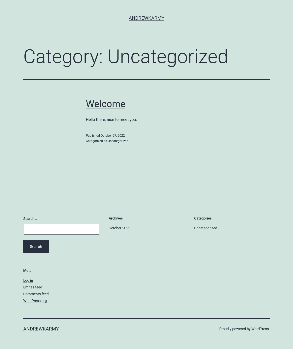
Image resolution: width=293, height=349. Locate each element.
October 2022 (119, 228)
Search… (30, 219)
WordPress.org (35, 301)
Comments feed (36, 294)
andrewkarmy (146, 18)
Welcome (105, 104)
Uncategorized (118, 141)
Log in (28, 280)
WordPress (260, 329)
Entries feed (32, 287)
